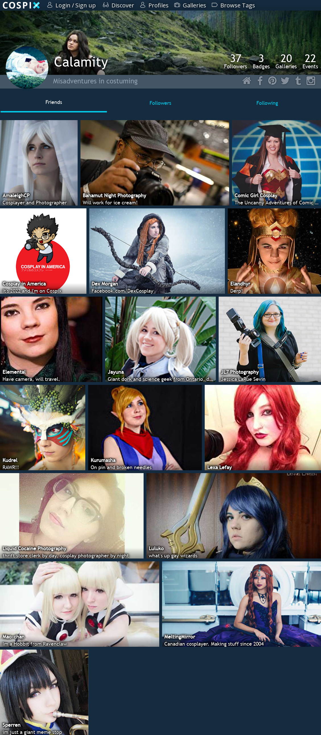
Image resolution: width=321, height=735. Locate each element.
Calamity (81, 61)
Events (310, 61)
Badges (261, 61)
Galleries (286, 61)
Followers (235, 61)
